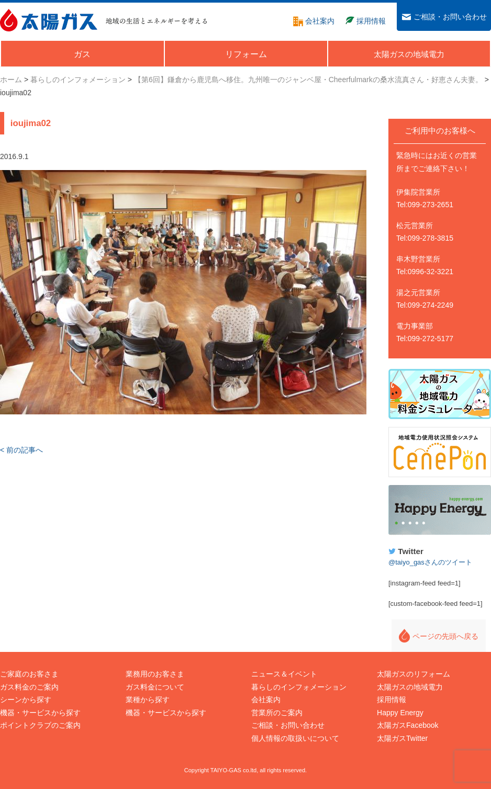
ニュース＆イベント (284, 674)
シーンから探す (25, 699)
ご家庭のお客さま (29, 674)
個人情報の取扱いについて (295, 738)
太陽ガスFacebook (407, 725)
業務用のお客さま (155, 674)
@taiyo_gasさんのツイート (430, 562)
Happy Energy (439, 510)
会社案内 (266, 699)
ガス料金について (155, 687)
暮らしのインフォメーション (299, 687)
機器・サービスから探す (40, 712)
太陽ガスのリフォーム (413, 674)
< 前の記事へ (21, 450)
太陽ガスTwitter (402, 738)
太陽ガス (48, 20)
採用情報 (391, 699)
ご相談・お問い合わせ (288, 725)
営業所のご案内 (277, 712)
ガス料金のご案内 (29, 687)
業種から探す (148, 699)
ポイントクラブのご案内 (40, 725)
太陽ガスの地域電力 (410, 687)
